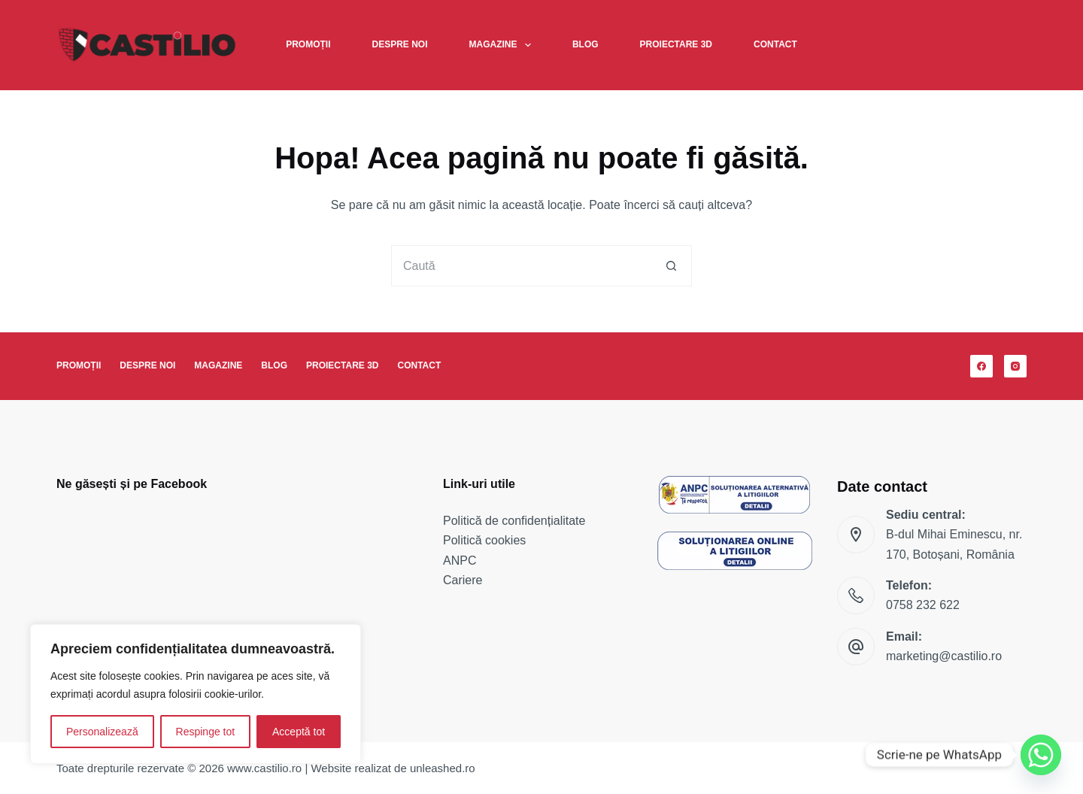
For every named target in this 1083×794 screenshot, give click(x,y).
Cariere (462, 580)
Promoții (308, 44)
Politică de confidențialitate (514, 520)
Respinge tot (205, 732)
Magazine (503, 45)
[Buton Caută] (671, 265)
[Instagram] (1015, 366)
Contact (775, 44)
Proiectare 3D (676, 44)
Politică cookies (484, 540)
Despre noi (400, 44)
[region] (195, 694)
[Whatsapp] (1041, 755)
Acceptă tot (298, 732)
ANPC (459, 560)
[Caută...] (521, 265)
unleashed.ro (442, 768)
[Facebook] (981, 366)
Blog (585, 44)
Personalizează (102, 732)
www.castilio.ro (264, 768)
